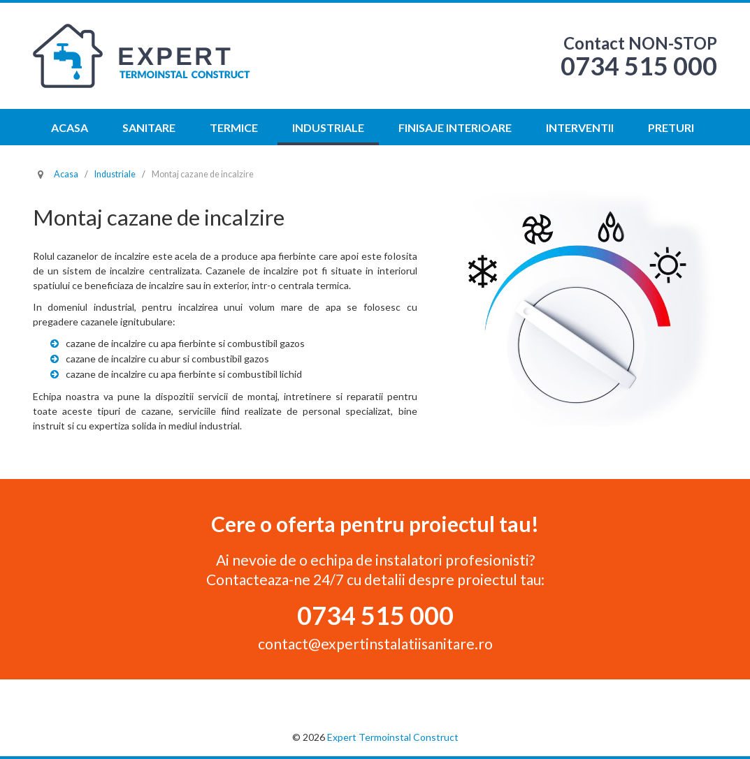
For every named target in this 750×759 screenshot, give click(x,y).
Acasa (69, 127)
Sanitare (148, 127)
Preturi (671, 127)
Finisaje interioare (455, 127)
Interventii (580, 127)
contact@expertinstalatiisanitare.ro (375, 643)
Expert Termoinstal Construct (393, 737)
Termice (234, 127)
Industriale (328, 127)
